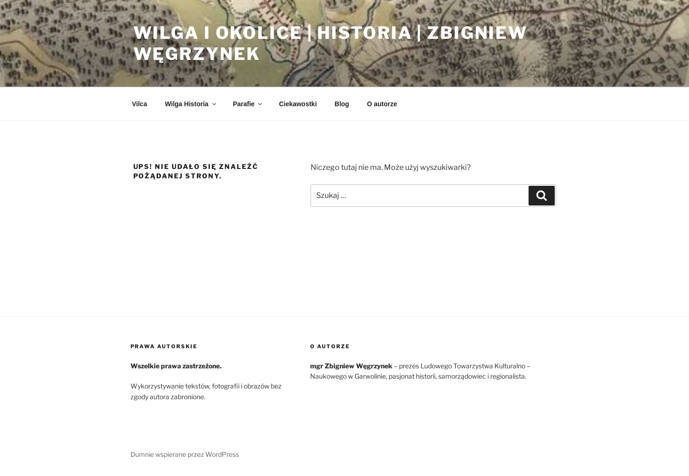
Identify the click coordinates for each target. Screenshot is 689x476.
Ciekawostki (298, 104)
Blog (341, 104)
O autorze (382, 104)
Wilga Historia (191, 104)
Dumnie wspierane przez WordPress (185, 454)
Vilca (139, 104)
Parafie (248, 104)
